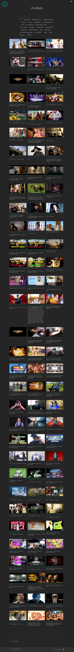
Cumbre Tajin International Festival (15, 49)
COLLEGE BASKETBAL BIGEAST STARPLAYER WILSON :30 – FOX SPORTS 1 (54, 515)
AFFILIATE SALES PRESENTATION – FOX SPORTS (16, 121)
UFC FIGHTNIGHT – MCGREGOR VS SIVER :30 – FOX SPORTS (16, 622)
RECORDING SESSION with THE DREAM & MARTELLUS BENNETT (54, 338)
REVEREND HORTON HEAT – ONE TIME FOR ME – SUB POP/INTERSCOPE (54, 214)
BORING (47, 427)
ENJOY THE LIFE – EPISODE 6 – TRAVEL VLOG (16, 566)
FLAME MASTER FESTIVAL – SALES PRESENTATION (53, 268)
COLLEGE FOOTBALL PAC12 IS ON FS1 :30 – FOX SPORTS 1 (36, 514)
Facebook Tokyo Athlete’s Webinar (34, 286)
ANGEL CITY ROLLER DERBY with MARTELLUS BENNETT (36, 374)
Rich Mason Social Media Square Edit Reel (16, 67)
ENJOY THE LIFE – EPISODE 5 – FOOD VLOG (52, 549)
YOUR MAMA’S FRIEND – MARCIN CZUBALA (52, 621)
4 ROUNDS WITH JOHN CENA (13, 427)
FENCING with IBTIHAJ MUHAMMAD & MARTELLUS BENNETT (35, 338)
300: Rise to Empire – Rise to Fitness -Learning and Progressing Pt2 (17, 269)
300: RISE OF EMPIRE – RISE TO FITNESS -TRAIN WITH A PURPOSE (17, 251)
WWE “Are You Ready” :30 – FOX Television (53, 67)
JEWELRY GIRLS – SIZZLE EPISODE (14, 138)
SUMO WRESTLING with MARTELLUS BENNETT (35, 357)
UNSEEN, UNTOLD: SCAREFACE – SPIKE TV (52, 194)
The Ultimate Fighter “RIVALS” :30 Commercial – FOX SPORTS (54, 480)
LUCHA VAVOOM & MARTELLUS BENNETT (15, 213)
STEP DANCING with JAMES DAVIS (14, 392)
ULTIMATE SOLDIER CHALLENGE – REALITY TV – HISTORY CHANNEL (16, 157)
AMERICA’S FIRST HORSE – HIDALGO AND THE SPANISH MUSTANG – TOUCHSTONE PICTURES (36, 195)
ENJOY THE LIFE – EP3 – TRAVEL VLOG (15, 549)
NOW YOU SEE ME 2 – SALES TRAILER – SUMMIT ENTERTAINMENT (35, 214)
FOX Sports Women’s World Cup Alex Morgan (53, 49)
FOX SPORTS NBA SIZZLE (31, 604)
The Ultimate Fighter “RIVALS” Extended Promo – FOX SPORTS (17, 584)
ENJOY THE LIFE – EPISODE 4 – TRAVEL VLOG (34, 549)
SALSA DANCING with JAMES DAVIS (33, 392)
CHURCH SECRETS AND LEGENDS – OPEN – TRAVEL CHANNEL (16, 195)
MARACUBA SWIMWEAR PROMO (33, 138)
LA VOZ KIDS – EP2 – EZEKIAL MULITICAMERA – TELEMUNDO (35, 104)
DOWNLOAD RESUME (14, 641)
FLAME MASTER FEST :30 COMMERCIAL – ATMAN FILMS (17, 103)
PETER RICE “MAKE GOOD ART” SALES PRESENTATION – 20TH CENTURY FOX (17, 232)
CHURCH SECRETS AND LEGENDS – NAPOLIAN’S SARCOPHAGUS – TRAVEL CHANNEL (35, 157)
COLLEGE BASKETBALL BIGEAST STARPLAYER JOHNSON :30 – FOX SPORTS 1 (17, 532)
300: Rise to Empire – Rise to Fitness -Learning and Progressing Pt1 (36, 251)
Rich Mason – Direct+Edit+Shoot (15, 337)
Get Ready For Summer (50, 304)
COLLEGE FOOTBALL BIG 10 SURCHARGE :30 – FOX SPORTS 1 (35, 498)
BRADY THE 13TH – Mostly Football (15, 410)
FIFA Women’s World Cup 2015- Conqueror (35, 49)
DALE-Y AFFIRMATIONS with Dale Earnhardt (35, 427)
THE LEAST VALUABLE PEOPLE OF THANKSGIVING (35, 410)
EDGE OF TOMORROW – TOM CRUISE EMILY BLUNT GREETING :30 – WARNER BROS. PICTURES (53, 157)
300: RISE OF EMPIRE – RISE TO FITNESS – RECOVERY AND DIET (36, 269)
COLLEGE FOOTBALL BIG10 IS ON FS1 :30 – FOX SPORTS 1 (17, 514)
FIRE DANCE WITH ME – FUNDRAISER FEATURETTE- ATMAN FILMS (35, 584)
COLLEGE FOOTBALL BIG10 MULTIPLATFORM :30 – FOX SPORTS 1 (54, 498)
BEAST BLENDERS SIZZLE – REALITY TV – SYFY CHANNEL (54, 121)
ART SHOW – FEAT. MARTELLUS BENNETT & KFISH (53, 374)
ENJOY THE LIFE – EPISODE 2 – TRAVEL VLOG (52, 531)
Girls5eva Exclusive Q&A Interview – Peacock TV (17, 286)
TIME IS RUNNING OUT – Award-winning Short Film (36, 304)
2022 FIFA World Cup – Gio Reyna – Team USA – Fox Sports (17, 305)
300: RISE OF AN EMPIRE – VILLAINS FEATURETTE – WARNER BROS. (53, 85)
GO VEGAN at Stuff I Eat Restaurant (34, 621)
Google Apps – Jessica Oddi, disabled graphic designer (53, 287)
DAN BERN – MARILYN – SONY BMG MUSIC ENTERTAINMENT (52, 139)
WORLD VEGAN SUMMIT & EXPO (51, 566)
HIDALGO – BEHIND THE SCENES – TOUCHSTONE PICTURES (16, 177)
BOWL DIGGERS (48, 410)
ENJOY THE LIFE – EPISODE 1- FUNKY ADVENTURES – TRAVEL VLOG (35, 532)
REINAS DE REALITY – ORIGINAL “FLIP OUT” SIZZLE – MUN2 (35, 122)
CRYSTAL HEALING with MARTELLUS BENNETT (53, 357)
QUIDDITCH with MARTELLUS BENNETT (15, 357)
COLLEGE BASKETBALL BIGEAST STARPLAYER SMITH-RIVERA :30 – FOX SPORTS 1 (17, 498)
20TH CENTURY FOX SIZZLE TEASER (14, 604)
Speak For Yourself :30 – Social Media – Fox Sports (36, 67)
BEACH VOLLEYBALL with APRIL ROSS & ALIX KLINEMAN (17, 374)
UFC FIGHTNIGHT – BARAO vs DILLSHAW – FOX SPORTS (54, 604)
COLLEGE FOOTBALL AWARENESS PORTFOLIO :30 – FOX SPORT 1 (36, 480)
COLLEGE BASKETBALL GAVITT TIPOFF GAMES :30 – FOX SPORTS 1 (36, 567)
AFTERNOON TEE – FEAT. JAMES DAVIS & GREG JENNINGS (54, 392)
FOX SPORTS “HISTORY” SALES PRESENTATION (53, 103)
